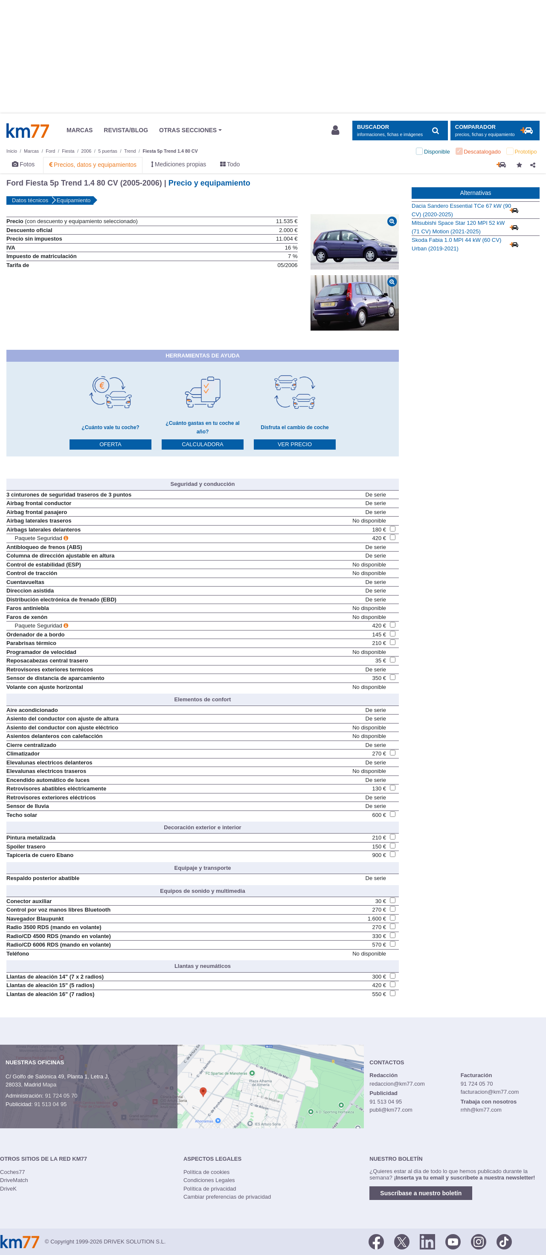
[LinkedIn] (427, 1241)
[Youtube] (453, 1241)
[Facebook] (376, 1241)
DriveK (8, 1188)
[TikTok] (504, 1241)
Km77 (27, 130)
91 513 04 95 (50, 1104)
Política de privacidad (209, 1188)
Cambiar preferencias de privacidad (227, 1197)
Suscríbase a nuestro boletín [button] (421, 1193)
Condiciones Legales (209, 1180)
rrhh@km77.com (481, 1110)
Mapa (50, 1084)
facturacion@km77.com (490, 1092)
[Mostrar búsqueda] (399, 131)
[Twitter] (402, 1241)
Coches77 (12, 1172)
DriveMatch (14, 1180)
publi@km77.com (390, 1110)
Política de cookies (206, 1172)
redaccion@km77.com (397, 1084)
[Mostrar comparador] (495, 131)
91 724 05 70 (61, 1095)
